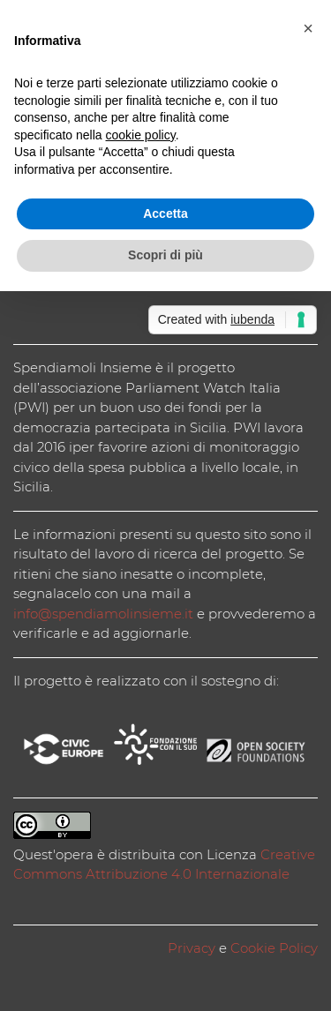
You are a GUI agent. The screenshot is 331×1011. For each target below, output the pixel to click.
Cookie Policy (274, 948)
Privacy (191, 948)
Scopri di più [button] (165, 255)
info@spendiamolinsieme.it (103, 613)
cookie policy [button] (141, 135)
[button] (308, 28)
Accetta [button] (165, 213)
